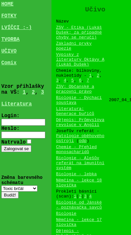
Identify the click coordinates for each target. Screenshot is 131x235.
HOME (7, 4)
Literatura (16, 127)
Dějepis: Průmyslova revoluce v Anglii (80, 143)
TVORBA (10, 48)
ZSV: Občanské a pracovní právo (75, 103)
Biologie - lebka (76, 204)
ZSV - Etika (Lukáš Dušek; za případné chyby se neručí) (79, 36)
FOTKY (9, 19)
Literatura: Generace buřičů (75, 129)
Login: (10, 141)
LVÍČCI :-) (16, 33)
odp (82, 164)
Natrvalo (13, 169)
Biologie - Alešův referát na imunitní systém (80, 190)
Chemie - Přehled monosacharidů (76, 174)
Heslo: (10, 155)
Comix (9, 76)
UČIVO (9, 62)
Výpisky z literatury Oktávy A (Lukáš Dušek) (80, 68)
